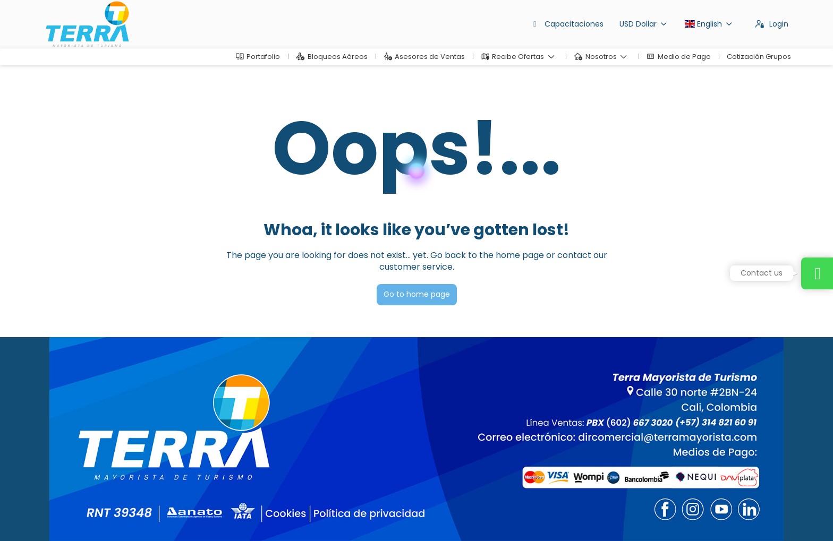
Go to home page (417, 294)
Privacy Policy (256, 517)
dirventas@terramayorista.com (101, 448)
